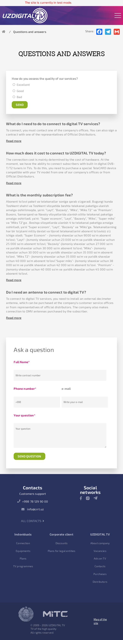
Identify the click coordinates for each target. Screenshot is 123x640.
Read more (13, 141)
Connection (23, 543)
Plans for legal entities (61, 550)
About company (100, 543)
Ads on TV (100, 558)
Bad (19, 97)
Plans (23, 558)
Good (20, 91)
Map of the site (100, 621)
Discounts (61, 543)
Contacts (100, 566)
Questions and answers (29, 31)
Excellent (23, 84)
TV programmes (23, 566)
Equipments (23, 550)
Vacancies (100, 550)
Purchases (99, 574)
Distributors (100, 581)
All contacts (32, 521)
